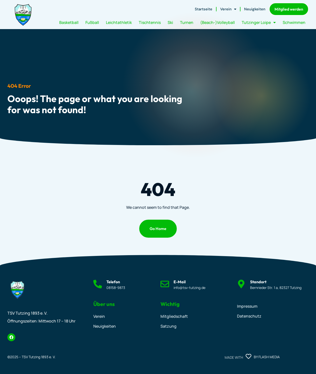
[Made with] (248, 356)
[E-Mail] (164, 284)
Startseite (203, 9)
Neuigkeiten (254, 9)
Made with (234, 357)
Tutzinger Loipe (259, 22)
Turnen (186, 22)
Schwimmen (294, 22)
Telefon (113, 281)
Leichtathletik (119, 22)
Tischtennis (150, 22)
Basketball (69, 22)
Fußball (92, 22)
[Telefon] (97, 284)
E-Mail (180, 281)
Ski (170, 22)
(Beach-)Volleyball (217, 22)
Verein (228, 9)
